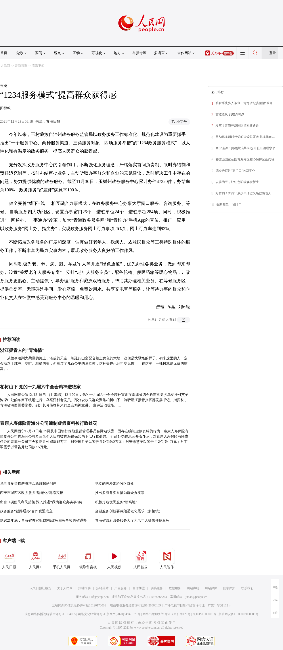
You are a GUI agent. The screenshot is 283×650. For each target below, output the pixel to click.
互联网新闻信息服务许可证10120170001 (79, 605)
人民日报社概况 (40, 588)
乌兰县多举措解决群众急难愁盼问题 (28, 483)
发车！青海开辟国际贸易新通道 (237, 125)
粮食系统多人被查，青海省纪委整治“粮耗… (246, 103)
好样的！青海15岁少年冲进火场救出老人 (243, 193)
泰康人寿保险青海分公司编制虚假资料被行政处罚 (48, 423)
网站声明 (193, 588)
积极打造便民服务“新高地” (116, 502)
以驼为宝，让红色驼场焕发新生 (237, 182)
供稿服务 (157, 588)
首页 (3, 53)
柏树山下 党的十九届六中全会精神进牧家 (40, 386)
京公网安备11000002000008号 (238, 614)
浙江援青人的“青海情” (22, 350)
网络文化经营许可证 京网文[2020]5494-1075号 (109, 614)
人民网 (5, 65)
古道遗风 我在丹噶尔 (230, 114)
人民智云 (140, 559)
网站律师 (211, 588)
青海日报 (53, 121)
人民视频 (114, 559)
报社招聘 (84, 588)
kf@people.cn (100, 597)
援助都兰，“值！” (228, 204)
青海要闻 (38, 65)
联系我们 (247, 588)
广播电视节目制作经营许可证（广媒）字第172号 (197, 605)
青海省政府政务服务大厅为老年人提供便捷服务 (132, 520)
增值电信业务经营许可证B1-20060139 (135, 605)
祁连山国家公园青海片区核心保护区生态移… (246, 159)
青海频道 (21, 65)
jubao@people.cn (196, 597)
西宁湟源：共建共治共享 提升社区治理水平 (245, 148)
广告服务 (120, 588)
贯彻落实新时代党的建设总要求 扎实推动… (245, 137)
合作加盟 (138, 588)
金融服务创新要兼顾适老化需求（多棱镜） (128, 511)
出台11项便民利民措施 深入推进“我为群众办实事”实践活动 (46, 502)
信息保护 (229, 588)
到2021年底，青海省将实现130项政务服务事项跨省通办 (43, 520)
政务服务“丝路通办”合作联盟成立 (26, 511)
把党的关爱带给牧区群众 (114, 483)
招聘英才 (102, 588)
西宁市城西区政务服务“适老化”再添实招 (31, 493)
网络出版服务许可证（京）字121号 (167, 614)
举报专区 (139, 53)
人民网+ (35, 559)
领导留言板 (88, 559)
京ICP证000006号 (204, 614)
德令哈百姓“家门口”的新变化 (235, 170)
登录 (272, 53)
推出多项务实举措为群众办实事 (120, 493)
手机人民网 (62, 559)
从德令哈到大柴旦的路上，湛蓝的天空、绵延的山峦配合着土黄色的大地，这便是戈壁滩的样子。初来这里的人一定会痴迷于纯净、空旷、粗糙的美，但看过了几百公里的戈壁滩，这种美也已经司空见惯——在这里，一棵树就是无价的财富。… (93, 363)
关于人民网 (65, 588)
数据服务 (175, 588)
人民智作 (167, 559)
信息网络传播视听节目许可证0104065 (50, 614)
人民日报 (9, 559)
